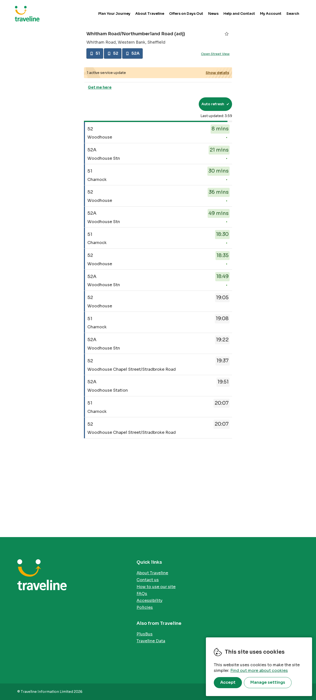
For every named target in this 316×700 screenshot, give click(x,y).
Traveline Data (151, 641)
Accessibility (149, 600)
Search (292, 13)
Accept (228, 682)
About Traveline (149, 13)
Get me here (100, 87)
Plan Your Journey (114, 13)
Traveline (27, 13)
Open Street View (215, 54)
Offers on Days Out (186, 13)
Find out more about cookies (259, 670)
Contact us (148, 579)
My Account (270, 13)
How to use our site (156, 586)
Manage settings (267, 682)
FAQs (142, 593)
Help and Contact (239, 13)
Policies (145, 607)
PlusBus (145, 634)
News (213, 13)
